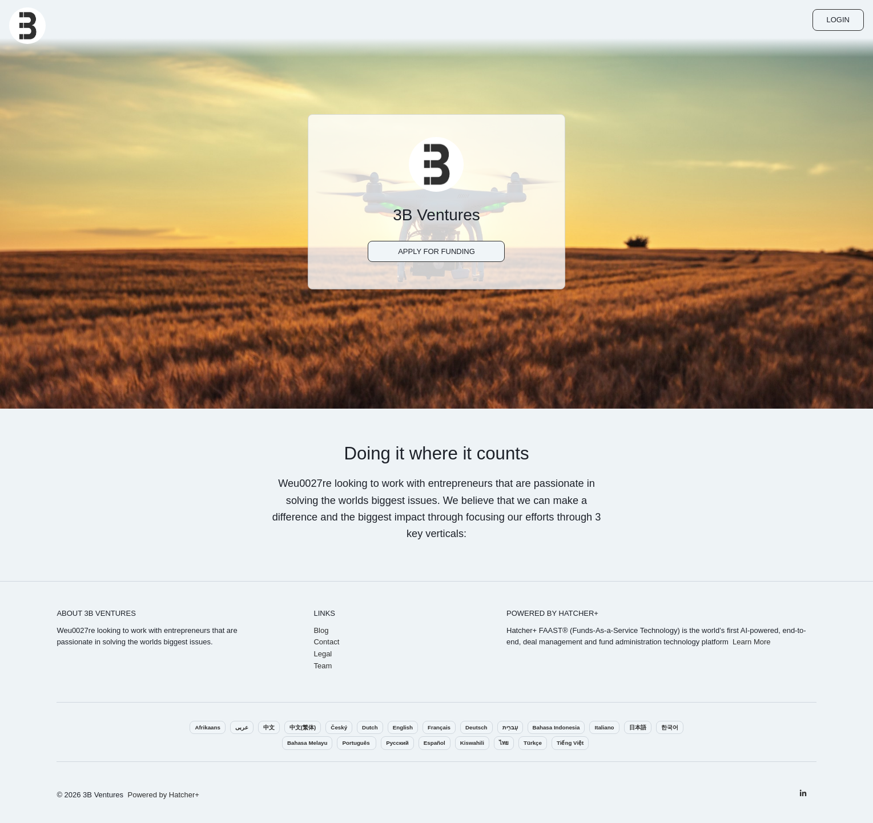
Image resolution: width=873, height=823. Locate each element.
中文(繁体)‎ (302, 727)
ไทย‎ (504, 743)
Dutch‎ (370, 727)
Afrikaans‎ (207, 727)
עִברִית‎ (510, 727)
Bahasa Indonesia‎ (556, 727)
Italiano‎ (604, 727)
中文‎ (269, 727)
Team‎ (322, 665)
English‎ (403, 727)
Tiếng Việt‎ (570, 743)
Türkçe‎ (533, 743)
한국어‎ (669, 727)
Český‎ (339, 727)
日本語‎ (637, 727)
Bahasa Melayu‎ (307, 743)
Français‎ (439, 727)
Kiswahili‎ (472, 743)
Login (838, 19)
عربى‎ (241, 727)
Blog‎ (320, 630)
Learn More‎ (751, 642)
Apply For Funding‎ (436, 251)
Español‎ (434, 743)
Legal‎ (322, 653)
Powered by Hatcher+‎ (163, 794)
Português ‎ (356, 743)
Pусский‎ (397, 743)
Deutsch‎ (476, 727)
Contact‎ (326, 642)
